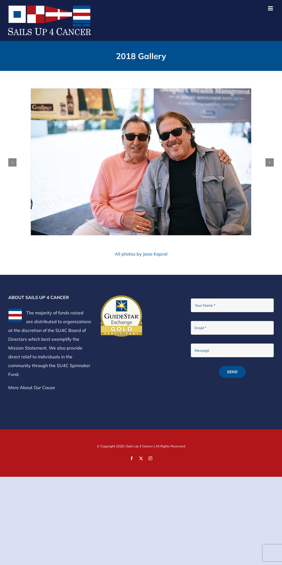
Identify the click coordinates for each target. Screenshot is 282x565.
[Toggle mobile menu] (271, 8)
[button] (12, 162)
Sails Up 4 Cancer (139, 446)
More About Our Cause (31, 387)
